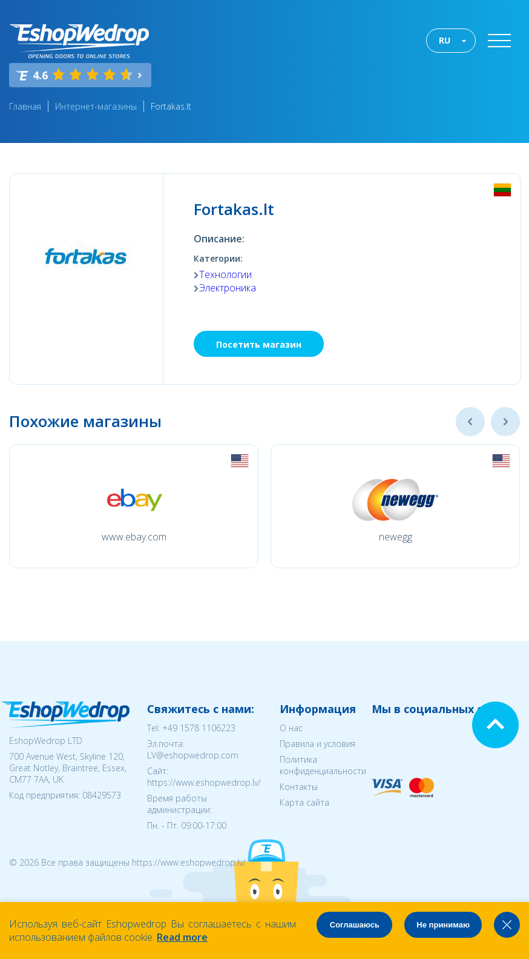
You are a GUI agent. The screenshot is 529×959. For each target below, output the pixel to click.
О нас (291, 728)
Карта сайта (304, 802)
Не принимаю (443, 924)
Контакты (299, 786)
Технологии (225, 274)
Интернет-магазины (96, 106)
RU (444, 40)
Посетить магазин (258, 344)
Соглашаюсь (355, 924)
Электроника (227, 287)
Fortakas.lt (171, 106)
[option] (133, 506)
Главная (25, 106)
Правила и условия (317, 743)
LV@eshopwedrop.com (192, 755)
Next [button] (505, 421)
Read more (182, 937)
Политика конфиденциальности (323, 765)
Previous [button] (470, 421)
